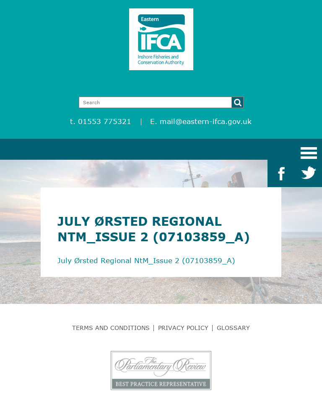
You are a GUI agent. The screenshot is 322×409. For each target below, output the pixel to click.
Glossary (233, 327)
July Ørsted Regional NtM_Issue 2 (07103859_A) (146, 260)
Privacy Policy (183, 327)
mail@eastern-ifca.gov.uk (206, 121)
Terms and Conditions (111, 327)
